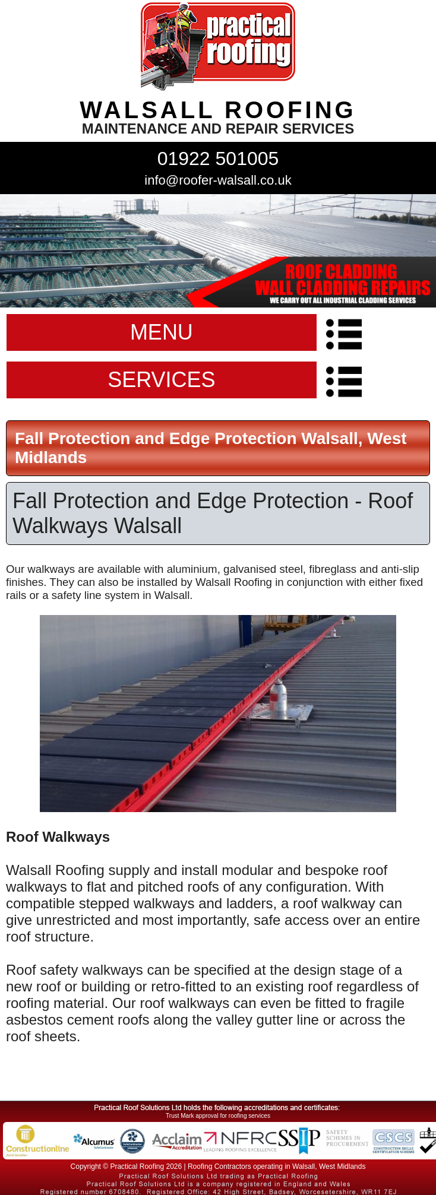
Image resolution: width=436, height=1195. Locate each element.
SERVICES (161, 379)
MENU (161, 332)
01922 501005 (218, 158)
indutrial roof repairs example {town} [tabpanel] (218, 251)
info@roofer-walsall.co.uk (217, 180)
